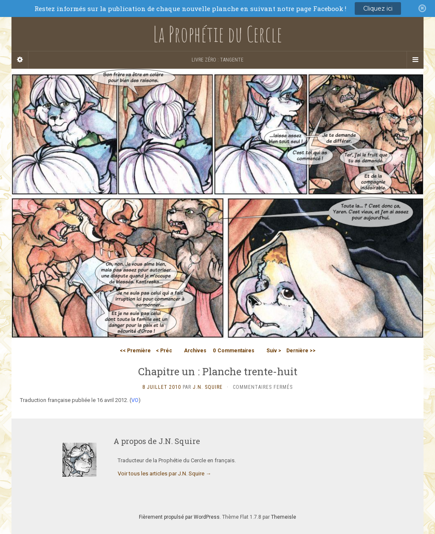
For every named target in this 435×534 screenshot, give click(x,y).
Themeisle (283, 517)
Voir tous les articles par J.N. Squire (164, 473)
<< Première (135, 351)
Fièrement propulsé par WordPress (179, 517)
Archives (195, 351)
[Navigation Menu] (415, 59)
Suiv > (273, 351)
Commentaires (233, 351)
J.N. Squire (208, 387)
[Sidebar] (19, 59)
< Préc (164, 351)
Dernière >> (301, 351)
